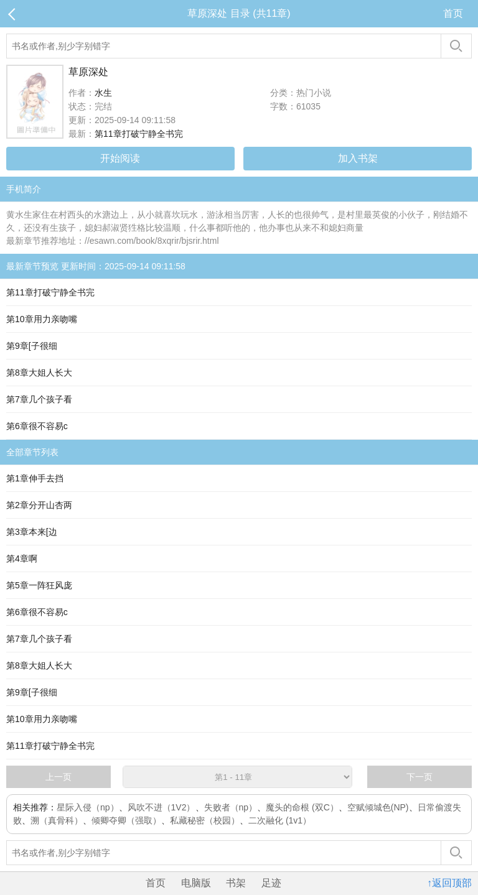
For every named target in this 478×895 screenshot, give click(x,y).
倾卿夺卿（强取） (126, 820)
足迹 (271, 883)
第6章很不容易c (37, 426)
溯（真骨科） (56, 820)
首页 (453, 13)
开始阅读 (120, 158)
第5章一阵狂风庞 (39, 585)
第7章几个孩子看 (39, 399)
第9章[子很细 (31, 346)
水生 (103, 93)
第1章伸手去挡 (34, 478)
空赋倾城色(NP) (378, 807)
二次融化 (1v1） (279, 820)
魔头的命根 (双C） (302, 807)
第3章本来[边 (31, 532)
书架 (236, 883)
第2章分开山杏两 (39, 505)
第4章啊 (21, 558)
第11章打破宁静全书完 (139, 134)
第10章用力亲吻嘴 (41, 319)
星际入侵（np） (88, 807)
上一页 (58, 777)
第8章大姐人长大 (39, 373)
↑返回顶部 (449, 883)
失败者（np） (231, 807)
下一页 (419, 777)
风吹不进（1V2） (161, 807)
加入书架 (358, 158)
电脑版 (196, 883)
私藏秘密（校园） (205, 820)
